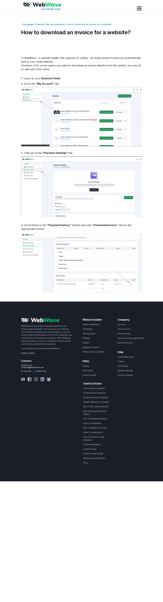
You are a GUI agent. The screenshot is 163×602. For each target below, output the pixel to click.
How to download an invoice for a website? (89, 24)
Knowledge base (51, 9)
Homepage (28, 24)
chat (34, 371)
